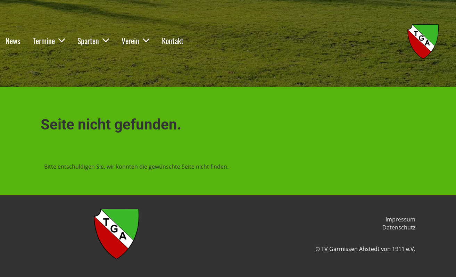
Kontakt (172, 40)
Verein (135, 40)
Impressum (400, 219)
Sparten (93, 40)
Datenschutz (398, 227)
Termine (49, 40)
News (13, 40)
